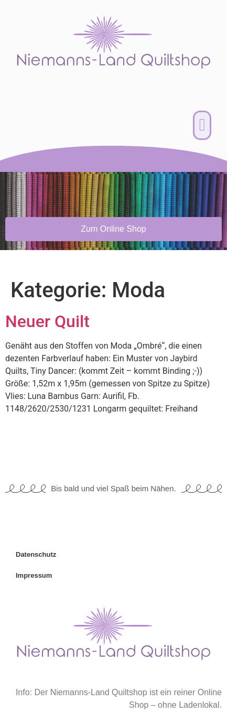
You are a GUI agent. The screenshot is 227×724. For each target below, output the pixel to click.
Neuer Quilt (47, 321)
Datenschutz (36, 554)
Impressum (34, 575)
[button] (202, 125)
